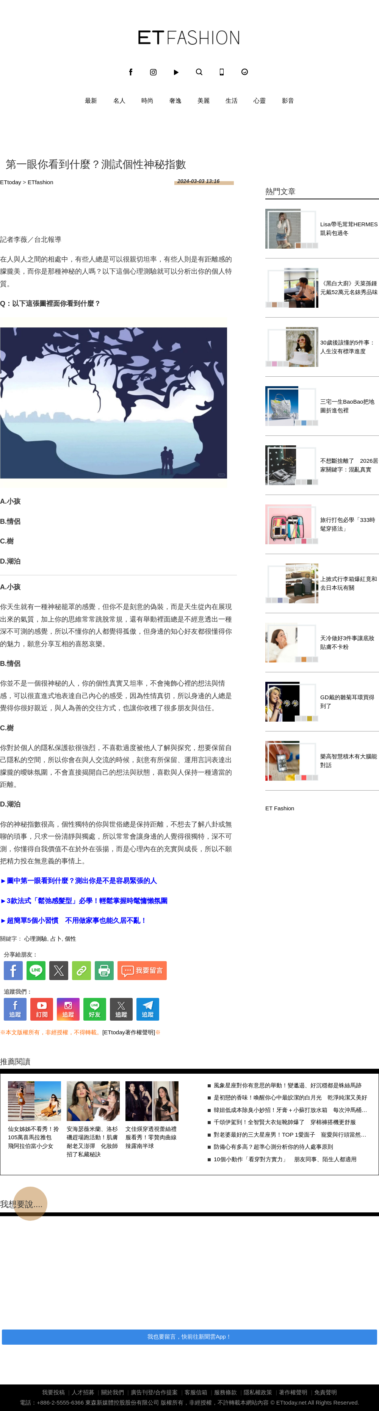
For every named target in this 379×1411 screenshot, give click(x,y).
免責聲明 (325, 1392)
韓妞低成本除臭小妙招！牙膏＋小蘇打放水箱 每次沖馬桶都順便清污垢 (292, 1110)
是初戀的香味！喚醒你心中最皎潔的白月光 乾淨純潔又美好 (290, 1097)
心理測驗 (35, 938)
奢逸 (175, 100)
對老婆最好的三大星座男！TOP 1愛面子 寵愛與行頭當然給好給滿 (292, 1134)
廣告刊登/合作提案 (154, 1392)
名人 (119, 100)
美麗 (203, 100)
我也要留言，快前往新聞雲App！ (189, 1336)
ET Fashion (189, 37)
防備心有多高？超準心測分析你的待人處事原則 (273, 1146)
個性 (70, 938)
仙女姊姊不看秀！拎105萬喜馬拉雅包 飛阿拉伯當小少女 (33, 1137)
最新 (91, 100)
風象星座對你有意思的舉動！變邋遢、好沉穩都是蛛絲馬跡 (288, 1085)
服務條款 (225, 1392)
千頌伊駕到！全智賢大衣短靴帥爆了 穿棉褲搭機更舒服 (285, 1122)
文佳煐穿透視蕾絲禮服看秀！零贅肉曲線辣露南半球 (151, 1137)
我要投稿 (53, 1392)
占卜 (56, 938)
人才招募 (83, 1392)
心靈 (260, 100)
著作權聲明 (293, 1392)
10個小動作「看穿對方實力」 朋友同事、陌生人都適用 (285, 1159)
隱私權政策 (258, 1392)
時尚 (147, 100)
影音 (288, 100)
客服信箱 (196, 1392)
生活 (232, 100)
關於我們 (112, 1392)
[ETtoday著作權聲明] (128, 1032)
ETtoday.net (291, 1402)
